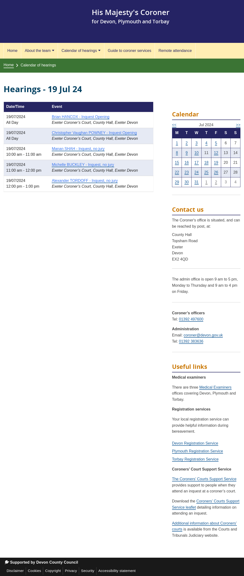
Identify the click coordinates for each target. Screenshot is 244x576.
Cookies (34, 571)
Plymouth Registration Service (197, 451)
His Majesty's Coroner (132, 12)
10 (196, 153)
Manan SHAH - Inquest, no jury (78, 149)
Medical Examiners (215, 387)
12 (216, 153)
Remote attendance (175, 51)
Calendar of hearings (79, 51)
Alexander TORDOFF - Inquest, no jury (85, 181)
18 (206, 162)
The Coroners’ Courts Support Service (204, 479)
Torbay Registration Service (195, 459)
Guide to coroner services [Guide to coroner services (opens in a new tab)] (129, 51)
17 (196, 162)
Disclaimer (15, 571)
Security (87, 571)
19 (216, 162)
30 (186, 182)
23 (186, 172)
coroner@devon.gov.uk (203, 335)
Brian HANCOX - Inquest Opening (80, 117)
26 (216, 172)
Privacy (71, 571)
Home (12, 51)
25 (206, 172)
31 (196, 182)
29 (177, 182)
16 (186, 162)
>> (238, 125)
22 (177, 172)
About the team (38, 51)
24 (196, 172)
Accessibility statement (117, 571)
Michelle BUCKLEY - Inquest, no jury (83, 165)
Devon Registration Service (195, 443)
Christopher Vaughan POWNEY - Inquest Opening (94, 133)
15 (177, 162)
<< (174, 125)
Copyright (53, 571)
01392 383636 (191, 341)
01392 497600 (191, 319)
